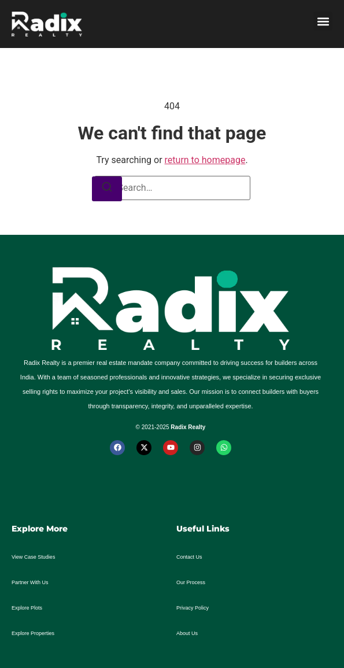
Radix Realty (188, 427)
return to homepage (205, 159)
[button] (322, 21)
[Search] (107, 188)
